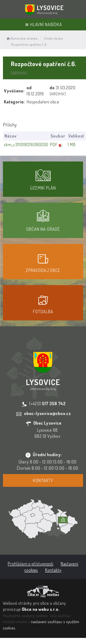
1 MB (72, 144)
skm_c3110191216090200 (26, 144)
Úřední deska (53, 38)
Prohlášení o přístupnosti (31, 563)
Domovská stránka (22, 38)
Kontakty (43, 480)
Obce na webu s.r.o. (40, 609)
